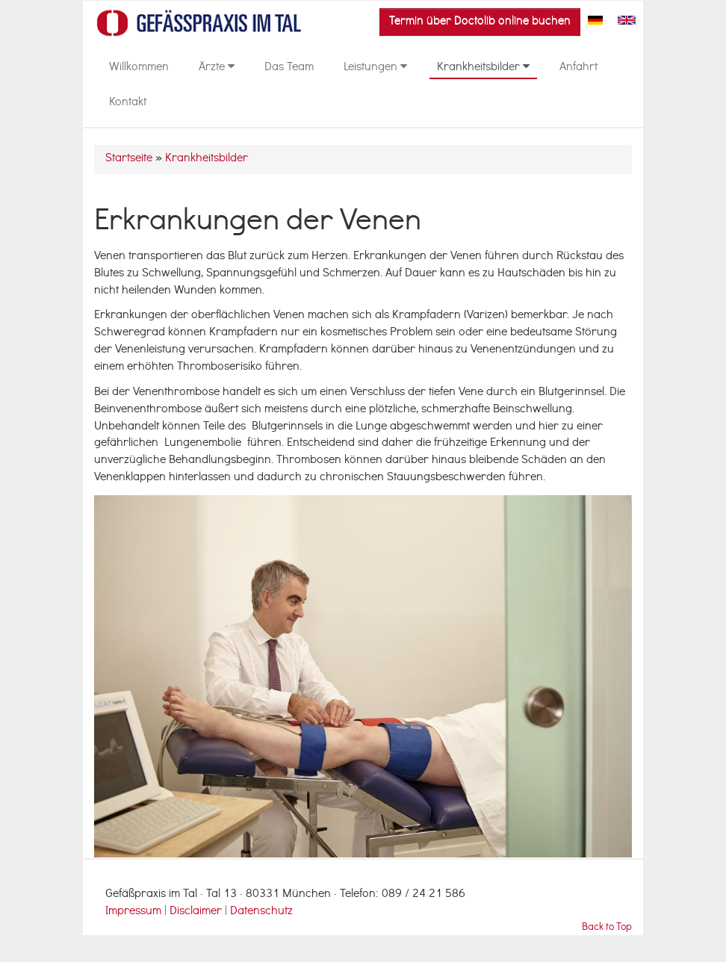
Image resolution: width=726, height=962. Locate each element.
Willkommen (139, 68)
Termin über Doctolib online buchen (480, 22)
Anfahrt (578, 68)
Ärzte (217, 68)
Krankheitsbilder (483, 68)
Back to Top (607, 928)
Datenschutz (261, 912)
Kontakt (127, 103)
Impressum (133, 912)
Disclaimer (197, 912)
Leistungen (375, 68)
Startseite (128, 159)
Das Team (289, 68)
